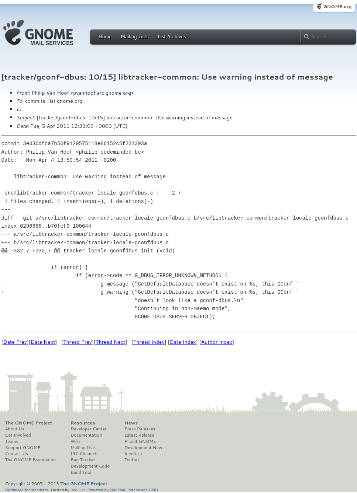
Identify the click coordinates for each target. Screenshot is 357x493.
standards (40, 489)
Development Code (90, 466)
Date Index (183, 342)
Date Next (43, 342)
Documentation (86, 435)
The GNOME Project (28, 423)
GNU (153, 489)
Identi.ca (133, 454)
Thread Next (110, 342)
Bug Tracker (83, 460)
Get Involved (18, 435)
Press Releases (139, 429)
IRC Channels (85, 454)
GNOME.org (337, 6)
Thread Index (149, 342)
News (131, 423)
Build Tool (81, 472)
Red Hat (77, 489)
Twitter (131, 460)
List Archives (172, 36)
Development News (144, 448)
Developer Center (88, 429)
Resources (83, 423)
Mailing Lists (135, 36)
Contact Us (16, 454)
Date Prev (15, 342)
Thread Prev (77, 342)
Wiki (75, 441)
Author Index (216, 342)
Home (105, 36)
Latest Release (139, 435)
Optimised (14, 489)
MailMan (117, 489)
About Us (14, 429)
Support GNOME (23, 448)
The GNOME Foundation (30, 460)
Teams (11, 441)
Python (133, 489)
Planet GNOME (140, 441)
